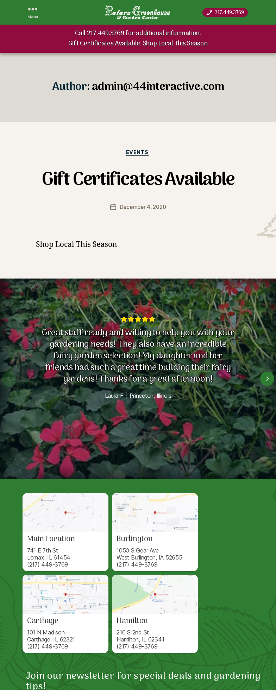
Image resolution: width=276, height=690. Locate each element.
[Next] (267, 379)
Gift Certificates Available (138, 179)
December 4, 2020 (143, 207)
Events (138, 153)
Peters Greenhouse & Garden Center (76, 673)
